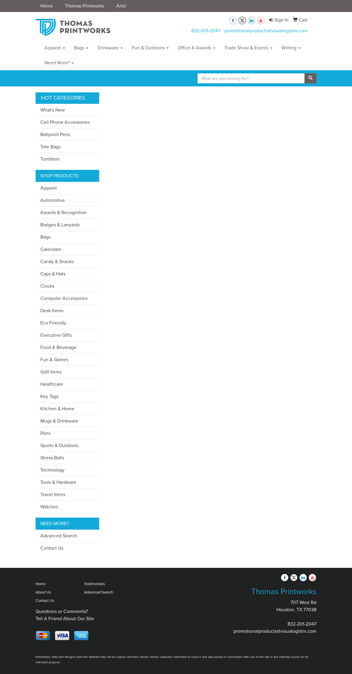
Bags (81, 47)
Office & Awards (196, 47)
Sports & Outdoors (59, 445)
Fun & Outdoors (150, 47)
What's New (52, 109)
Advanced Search (58, 535)
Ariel (121, 5)
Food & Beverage (58, 347)
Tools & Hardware (58, 482)
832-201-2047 (205, 30)
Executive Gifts (56, 335)
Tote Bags (50, 146)
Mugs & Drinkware (59, 420)
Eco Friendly (53, 322)
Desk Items (51, 310)
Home (46, 5)
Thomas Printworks (84, 5)
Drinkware (110, 47)
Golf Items (51, 371)
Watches (49, 506)
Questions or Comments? (62, 611)
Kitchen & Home (57, 408)
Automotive (52, 200)
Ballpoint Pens (55, 134)
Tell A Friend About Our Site (65, 618)
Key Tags (49, 396)
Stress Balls (52, 457)
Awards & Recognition (63, 212)
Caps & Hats (52, 273)
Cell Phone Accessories (65, 122)
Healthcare (51, 384)
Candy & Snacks (57, 261)
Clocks (47, 286)
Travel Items (52, 494)
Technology (52, 469)
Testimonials (94, 584)
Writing (291, 47)
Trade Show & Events (248, 47)
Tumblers (49, 158)
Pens (45, 433)
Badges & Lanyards (60, 224)
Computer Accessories (64, 298)
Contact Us (51, 548)
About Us (43, 592)
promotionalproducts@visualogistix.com (265, 30)
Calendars (50, 249)
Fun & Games (54, 359)
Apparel (55, 47)
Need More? (59, 62)
